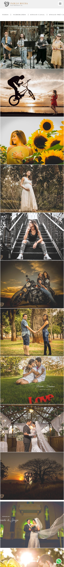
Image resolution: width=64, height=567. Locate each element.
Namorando (19, 14)
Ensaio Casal (37, 14)
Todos (5, 14)
